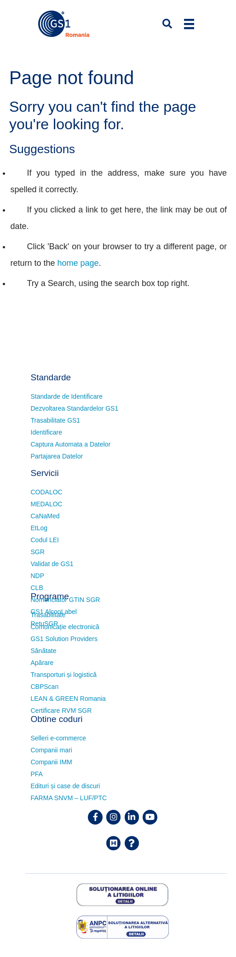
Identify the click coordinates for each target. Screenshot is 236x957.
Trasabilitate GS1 (56, 420)
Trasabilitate (48, 615)
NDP (38, 575)
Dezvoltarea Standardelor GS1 (75, 408)
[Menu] (189, 24)
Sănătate (44, 650)
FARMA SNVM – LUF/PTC (69, 798)
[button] (162, 24)
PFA (37, 774)
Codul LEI (45, 540)
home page (78, 263)
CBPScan (45, 686)
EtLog (39, 528)
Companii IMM (51, 762)
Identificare (46, 432)
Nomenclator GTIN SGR (65, 599)
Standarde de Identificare (67, 396)
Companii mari (51, 750)
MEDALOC (47, 504)
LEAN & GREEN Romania (68, 698)
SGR (38, 552)
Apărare (42, 662)
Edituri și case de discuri (65, 786)
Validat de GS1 (52, 563)
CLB (37, 587)
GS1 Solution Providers (64, 638)
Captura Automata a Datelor (71, 444)
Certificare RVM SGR (61, 710)
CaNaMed (45, 516)
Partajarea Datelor (57, 456)
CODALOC (47, 492)
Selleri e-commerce (58, 738)
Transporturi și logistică (64, 674)
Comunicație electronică (65, 626)
